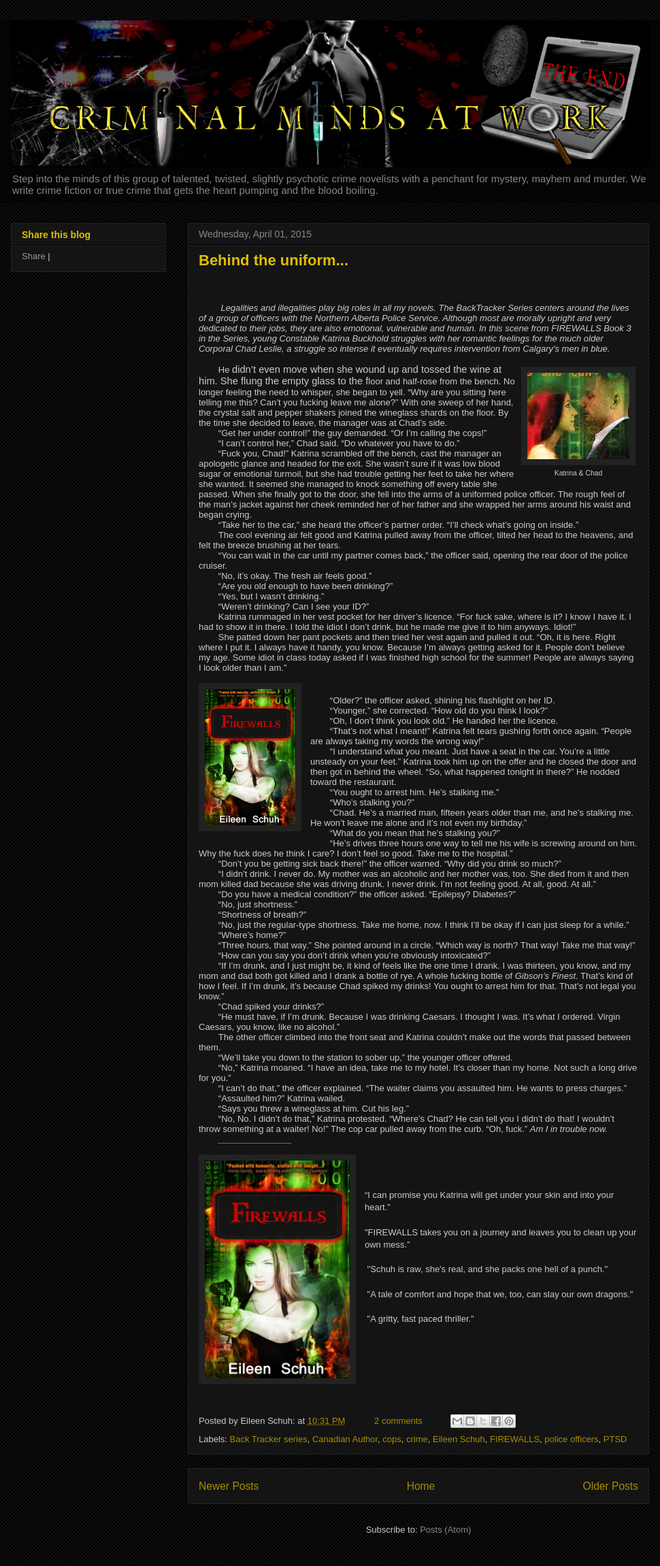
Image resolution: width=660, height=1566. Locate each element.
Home (421, 1486)
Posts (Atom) (445, 1530)
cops (391, 1439)
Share (34, 256)
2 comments (398, 1421)
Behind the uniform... (273, 260)
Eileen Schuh (459, 1439)
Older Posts (610, 1486)
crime (417, 1439)
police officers (571, 1439)
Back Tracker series (269, 1439)
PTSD (615, 1439)
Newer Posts (229, 1486)
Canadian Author (345, 1439)
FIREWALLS (515, 1439)
